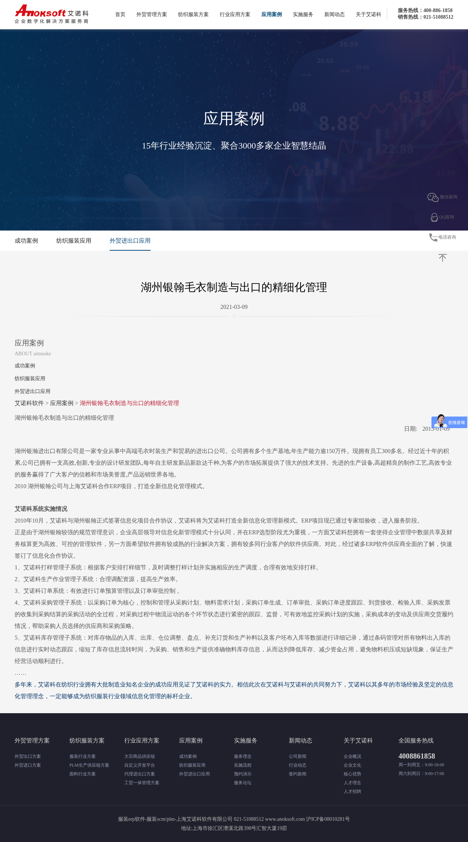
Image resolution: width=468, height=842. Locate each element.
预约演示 (243, 773)
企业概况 (352, 756)
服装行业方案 (82, 756)
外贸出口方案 (28, 756)
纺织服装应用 (73, 240)
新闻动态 (334, 14)
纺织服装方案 (193, 14)
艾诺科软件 (29, 403)
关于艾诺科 (368, 14)
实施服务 (303, 14)
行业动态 (297, 765)
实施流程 (243, 765)
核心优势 (352, 773)
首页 (120, 14)
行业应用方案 (235, 14)
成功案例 (26, 240)
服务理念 (243, 756)
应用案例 (271, 14)
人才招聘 (352, 791)
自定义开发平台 (139, 765)
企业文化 (352, 765)
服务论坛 (243, 782)
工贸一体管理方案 (141, 782)
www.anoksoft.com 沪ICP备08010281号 (307, 819)
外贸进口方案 (28, 765)
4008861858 (417, 756)
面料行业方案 (82, 773)
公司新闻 (297, 756)
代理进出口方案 (139, 773)
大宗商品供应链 (139, 756)
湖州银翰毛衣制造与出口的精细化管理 (129, 403)
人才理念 (352, 782)
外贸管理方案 (151, 14)
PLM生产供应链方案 (89, 765)
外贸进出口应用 (130, 240)
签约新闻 (297, 773)
